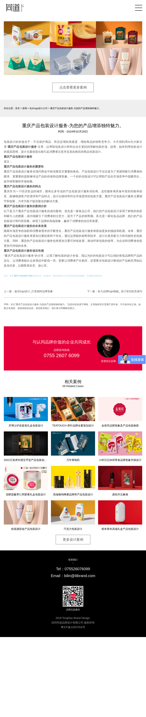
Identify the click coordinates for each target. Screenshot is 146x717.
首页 (17, 108)
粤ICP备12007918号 (73, 627)
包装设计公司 (62, 276)
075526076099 (77, 569)
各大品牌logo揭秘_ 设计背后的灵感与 (120, 291)
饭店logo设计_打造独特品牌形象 (33, 291)
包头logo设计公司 (38, 108)
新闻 (24, 108)
